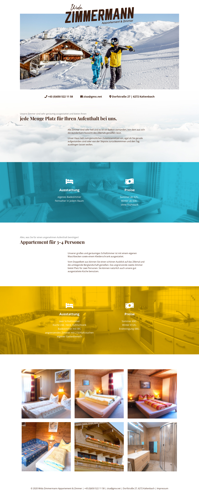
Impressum (162, 488)
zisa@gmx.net (93, 96)
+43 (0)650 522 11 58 (60, 96)
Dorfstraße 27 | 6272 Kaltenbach (133, 96)
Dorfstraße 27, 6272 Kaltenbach (139, 488)
